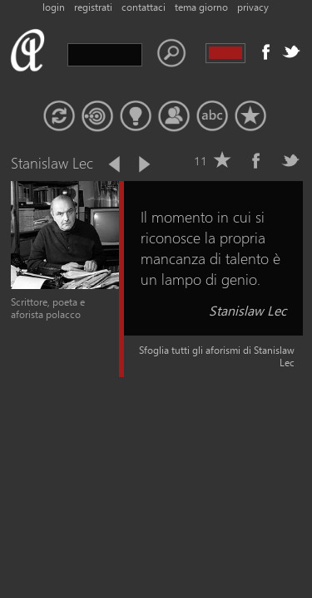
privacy (253, 7)
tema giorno (201, 7)
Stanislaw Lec (247, 310)
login (53, 7)
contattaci (143, 7)
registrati (93, 7)
